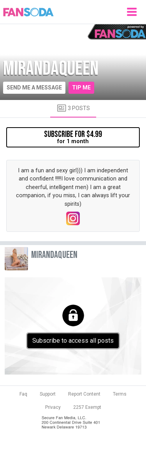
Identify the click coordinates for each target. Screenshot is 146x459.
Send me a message (34, 87)
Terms (120, 394)
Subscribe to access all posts (73, 340)
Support (48, 394)
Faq (23, 394)
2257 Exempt (87, 407)
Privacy (53, 407)
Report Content (84, 394)
